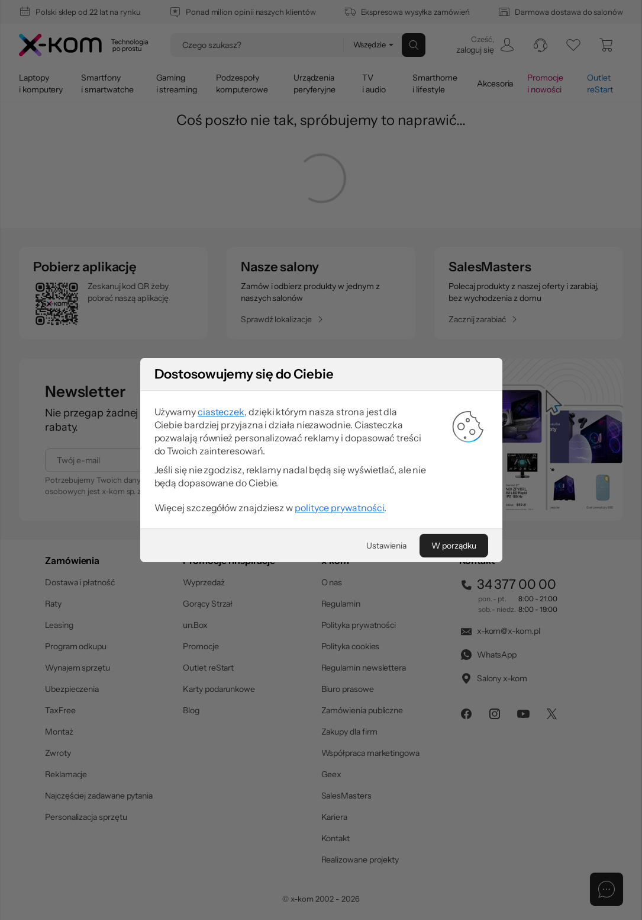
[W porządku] (454, 545)
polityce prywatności (339, 508)
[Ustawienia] (386, 545)
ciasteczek (221, 412)
